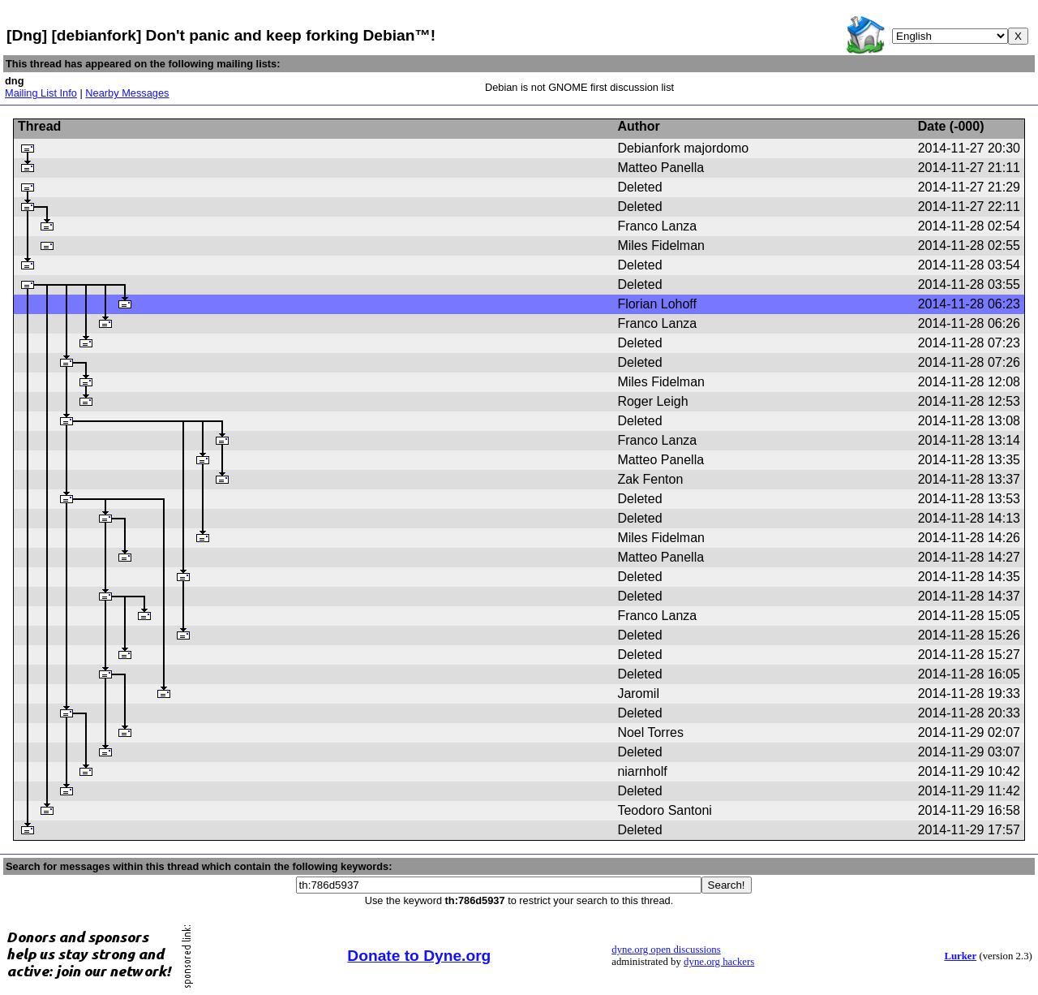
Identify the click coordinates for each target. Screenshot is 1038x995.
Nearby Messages (127, 93)
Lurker (960, 956)
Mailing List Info (41, 93)
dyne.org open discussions (665, 949)
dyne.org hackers (719, 961)
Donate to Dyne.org (419, 955)
